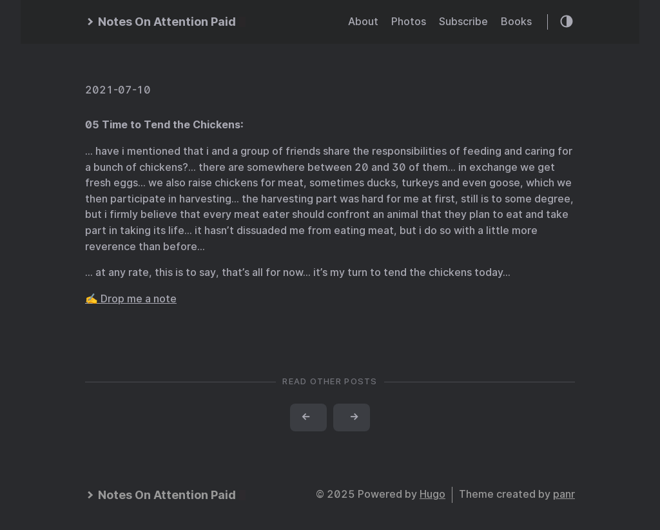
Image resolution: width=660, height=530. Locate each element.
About (363, 21)
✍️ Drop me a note (131, 299)
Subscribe (463, 21)
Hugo (432, 494)
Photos (408, 21)
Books (516, 21)
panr (564, 494)
